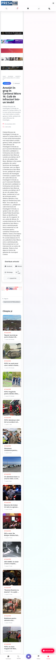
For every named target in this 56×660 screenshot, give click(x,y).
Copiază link (28, 183)
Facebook (15, 173)
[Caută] (6, 8)
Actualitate (10, 91)
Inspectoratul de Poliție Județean (12, 209)
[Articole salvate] (28, 8)
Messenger (40, 173)
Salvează (48, 95)
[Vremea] (38, 8)
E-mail (40, 178)
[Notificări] (17, 8)
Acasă (4, 91)
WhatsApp (15, 178)
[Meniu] (53, 3)
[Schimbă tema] (49, 8)
